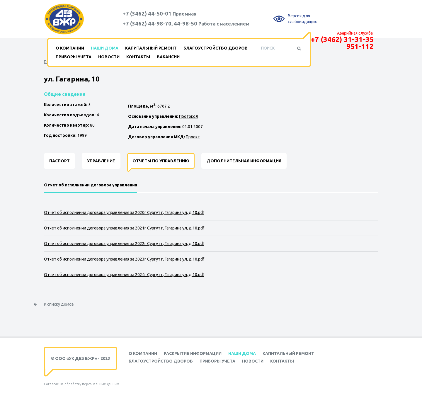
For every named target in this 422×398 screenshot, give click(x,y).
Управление (101, 161)
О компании (70, 48)
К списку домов (59, 304)
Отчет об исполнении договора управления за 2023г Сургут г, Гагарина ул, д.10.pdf (124, 259)
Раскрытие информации (193, 353)
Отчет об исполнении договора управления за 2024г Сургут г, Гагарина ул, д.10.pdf (124, 274)
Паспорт (59, 161)
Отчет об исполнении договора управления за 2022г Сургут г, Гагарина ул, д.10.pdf (124, 243)
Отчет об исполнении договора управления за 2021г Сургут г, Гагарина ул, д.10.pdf (124, 228)
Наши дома (104, 48)
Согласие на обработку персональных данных (81, 384)
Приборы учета (73, 57)
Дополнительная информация (244, 161)
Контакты (138, 57)
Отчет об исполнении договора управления (90, 185)
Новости (109, 57)
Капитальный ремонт (151, 48)
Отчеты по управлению (160, 161)
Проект (193, 137)
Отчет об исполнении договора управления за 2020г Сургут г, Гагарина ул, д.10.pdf (124, 212)
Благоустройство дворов (215, 48)
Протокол (188, 116)
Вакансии (168, 57)
